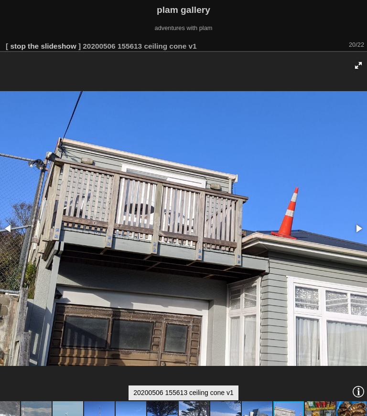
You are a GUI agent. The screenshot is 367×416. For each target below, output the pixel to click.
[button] (358, 65)
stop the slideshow (43, 46)
